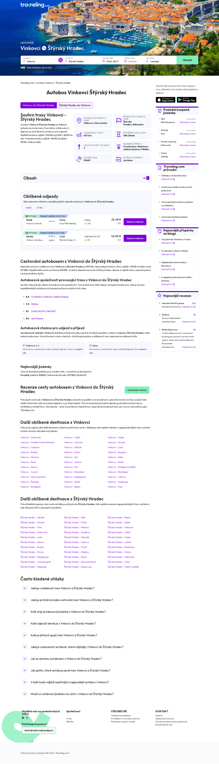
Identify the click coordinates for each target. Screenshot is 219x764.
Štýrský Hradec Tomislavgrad (35, 561)
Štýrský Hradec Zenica (32, 542)
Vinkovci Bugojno (117, 452)
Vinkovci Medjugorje (75, 476)
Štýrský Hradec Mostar (32, 522)
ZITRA (39, 207)
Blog (164, 5)
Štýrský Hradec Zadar (119, 522)
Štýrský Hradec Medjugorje (34, 556)
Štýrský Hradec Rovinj (31, 552)
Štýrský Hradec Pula (31, 527)
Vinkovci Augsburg (118, 481)
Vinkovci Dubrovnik (30, 437)
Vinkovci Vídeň (72, 437)
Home (125, 5)
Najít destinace (151, 5)
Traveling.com (62, 753)
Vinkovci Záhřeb (73, 447)
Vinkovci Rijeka (72, 486)
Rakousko (138, 124)
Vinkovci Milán (115, 457)
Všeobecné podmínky (121, 715)
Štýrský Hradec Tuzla (119, 561)
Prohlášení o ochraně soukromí (125, 718)
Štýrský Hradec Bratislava (121, 547)
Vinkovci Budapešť (30, 486)
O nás (69, 718)
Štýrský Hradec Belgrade (33, 566)
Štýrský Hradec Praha (75, 522)
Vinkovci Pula (115, 486)
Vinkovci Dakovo (117, 476)
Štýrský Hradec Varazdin (76, 537)
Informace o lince (188, 122)
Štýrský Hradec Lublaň (119, 542)
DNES (29, 207)
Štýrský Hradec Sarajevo (77, 532)
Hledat (187, 60)
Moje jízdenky (190, 5)
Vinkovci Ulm (71, 467)
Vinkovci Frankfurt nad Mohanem (37, 442)
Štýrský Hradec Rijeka (119, 517)
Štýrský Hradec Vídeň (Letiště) (123, 566)
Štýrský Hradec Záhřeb (32, 517)
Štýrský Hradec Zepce (75, 556)
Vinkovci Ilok (71, 457)
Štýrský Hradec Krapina (76, 552)
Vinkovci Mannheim (74, 471)
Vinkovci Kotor (72, 452)
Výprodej (136, 5)
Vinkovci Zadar (72, 481)
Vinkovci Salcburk (29, 447)
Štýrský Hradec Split (74, 517)
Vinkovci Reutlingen (118, 471)
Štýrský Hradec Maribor (76, 527)
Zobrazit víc (168, 179)
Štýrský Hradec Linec (31, 537)
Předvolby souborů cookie (123, 721)
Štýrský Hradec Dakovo (76, 542)
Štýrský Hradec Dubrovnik (33, 532)
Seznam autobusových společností (171, 721)
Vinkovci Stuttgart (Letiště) (122, 467)
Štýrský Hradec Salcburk (120, 527)
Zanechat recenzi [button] (137, 390)
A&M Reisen (37, 318)
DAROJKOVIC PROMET (43, 311)
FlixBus (34, 304)
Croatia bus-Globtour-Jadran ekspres (50, 296)
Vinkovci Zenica (28, 467)
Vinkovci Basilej (28, 452)
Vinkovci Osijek (116, 437)
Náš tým (69, 721)
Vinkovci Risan (28, 462)
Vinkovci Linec (115, 447)
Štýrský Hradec (127, 123)
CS (172, 5)
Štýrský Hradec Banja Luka (78, 566)
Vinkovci (88, 123)
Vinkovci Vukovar (73, 442)
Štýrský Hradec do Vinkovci (75, 105)
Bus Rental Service (164, 724)
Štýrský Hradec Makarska (121, 556)
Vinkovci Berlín (116, 462)
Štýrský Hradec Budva (32, 547)
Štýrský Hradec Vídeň (119, 532)
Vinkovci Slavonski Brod (33, 476)
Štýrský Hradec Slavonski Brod (80, 561)
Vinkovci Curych (29, 471)
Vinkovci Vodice (72, 462)
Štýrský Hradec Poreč (75, 547)
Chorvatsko (100, 123)
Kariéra (159, 715)
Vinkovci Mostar (116, 442)
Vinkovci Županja (29, 481)
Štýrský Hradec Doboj (119, 552)
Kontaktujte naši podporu (39, 730)
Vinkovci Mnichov (29, 457)
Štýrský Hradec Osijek (119, 537)
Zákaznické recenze (165, 718)
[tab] (86, 222)
